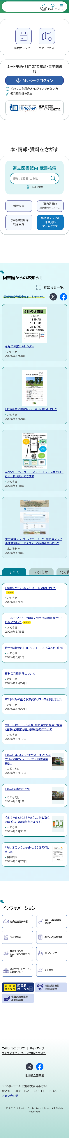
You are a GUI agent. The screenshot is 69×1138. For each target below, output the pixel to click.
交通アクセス (46, 48)
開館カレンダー (23, 48)
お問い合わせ (10, 1095)
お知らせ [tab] (41, 572)
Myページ (52, 9)
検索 (53, 178)
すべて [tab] (14, 572)
